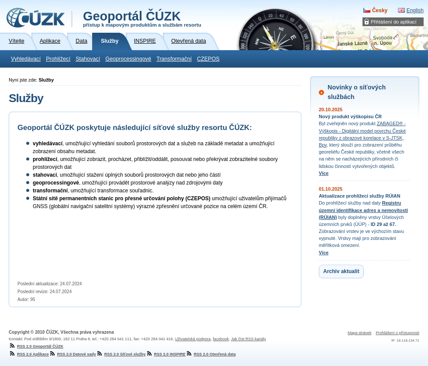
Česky (379, 10)
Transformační (174, 59)
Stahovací (88, 59)
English (415, 10)
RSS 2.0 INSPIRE (166, 354)
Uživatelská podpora (193, 339)
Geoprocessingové (128, 59)
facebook (221, 339)
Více (323, 173)
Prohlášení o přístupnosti (397, 333)
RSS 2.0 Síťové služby (121, 354)
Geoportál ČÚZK (142, 18)
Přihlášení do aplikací (394, 21)
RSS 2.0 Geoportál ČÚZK (36, 346)
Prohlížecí (58, 59)
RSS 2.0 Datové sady (72, 354)
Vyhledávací (26, 59)
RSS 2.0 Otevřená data (211, 354)
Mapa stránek (360, 333)
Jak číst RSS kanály (248, 339)
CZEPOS (208, 59)
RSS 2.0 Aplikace (29, 354)
